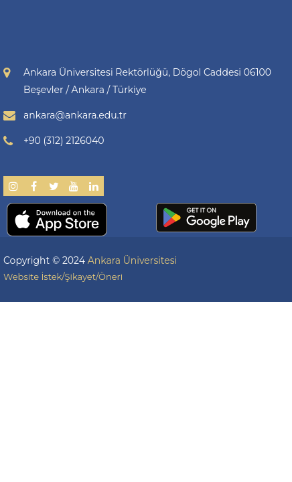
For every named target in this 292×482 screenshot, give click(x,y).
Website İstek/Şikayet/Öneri (63, 276)
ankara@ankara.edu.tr (75, 115)
